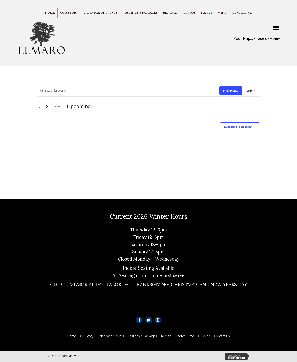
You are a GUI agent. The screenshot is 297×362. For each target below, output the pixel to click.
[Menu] (276, 28)
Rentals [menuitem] (170, 12)
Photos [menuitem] (188, 12)
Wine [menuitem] (222, 12)
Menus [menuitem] (206, 12)
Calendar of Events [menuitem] (101, 12)
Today (58, 106)
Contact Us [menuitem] (242, 12)
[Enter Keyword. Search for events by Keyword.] (128, 91)
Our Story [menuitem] (69, 12)
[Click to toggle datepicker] (80, 106)
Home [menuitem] (50, 12)
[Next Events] (47, 106)
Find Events (230, 90)
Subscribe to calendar (238, 126)
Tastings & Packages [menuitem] (140, 12)
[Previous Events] (39, 106)
